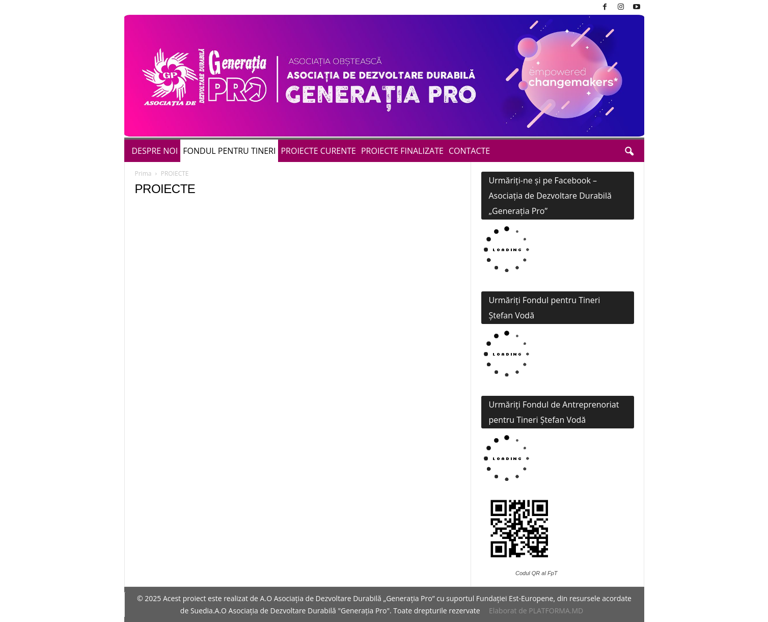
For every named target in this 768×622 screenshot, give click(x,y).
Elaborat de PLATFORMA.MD (536, 610)
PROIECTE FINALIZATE (402, 150)
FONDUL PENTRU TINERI (229, 150)
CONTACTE (469, 150)
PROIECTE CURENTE (318, 150)
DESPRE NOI (155, 150)
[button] (629, 151)
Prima (143, 173)
